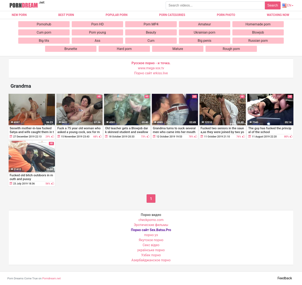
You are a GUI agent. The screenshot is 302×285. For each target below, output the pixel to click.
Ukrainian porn (204, 32)
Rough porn (231, 49)
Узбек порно (151, 255)
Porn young (97, 32)
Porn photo (226, 15)
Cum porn (44, 32)
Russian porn (258, 41)
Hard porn (124, 49)
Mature (177, 49)
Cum (150, 41)
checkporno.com (150, 220)
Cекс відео (151, 245)
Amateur (204, 24)
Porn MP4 (151, 24)
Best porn (66, 15)
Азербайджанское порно (151, 260)
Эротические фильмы (151, 225)
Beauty (151, 32)
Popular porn (117, 15)
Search (272, 5)
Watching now (278, 15)
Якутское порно (151, 240)
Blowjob (258, 32)
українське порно (151, 250)
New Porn (19, 15)
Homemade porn (258, 24)
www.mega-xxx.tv (151, 68)
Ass (97, 41)
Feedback (284, 278)
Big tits (44, 41)
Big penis (204, 41)
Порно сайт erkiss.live (151, 73)
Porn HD (97, 24)
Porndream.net (51, 278)
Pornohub (44, 24)
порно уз (151, 235)
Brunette (70, 49)
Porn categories (172, 15)
